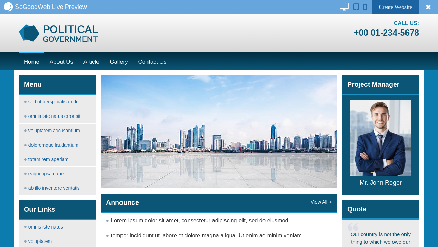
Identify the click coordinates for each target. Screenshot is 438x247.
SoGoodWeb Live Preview (45, 7)
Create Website (395, 7)
